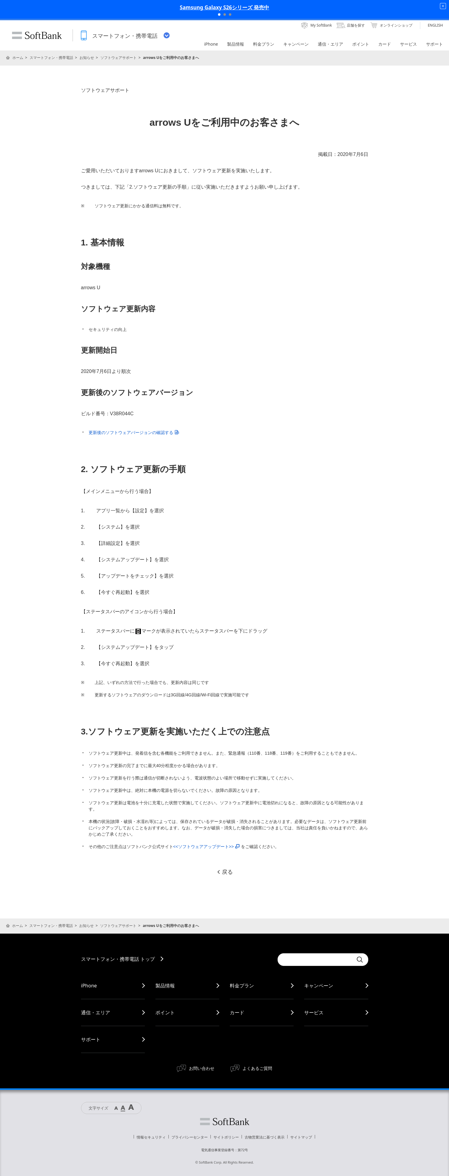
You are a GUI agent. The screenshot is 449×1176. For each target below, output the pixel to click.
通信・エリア (95, 1012)
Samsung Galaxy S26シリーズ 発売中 (224, 7)
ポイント (165, 1012)
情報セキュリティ (151, 1137)
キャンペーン (318, 985)
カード (237, 1012)
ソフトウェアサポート (118, 57)
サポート (90, 1039)
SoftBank (37, 35)
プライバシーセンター (189, 1137)
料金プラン (242, 985)
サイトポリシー (226, 1137)
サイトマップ (301, 1137)
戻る (224, 872)
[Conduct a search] (315, 960)
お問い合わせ (201, 1068)
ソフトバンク (225, 1121)
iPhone (89, 985)
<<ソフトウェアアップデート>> (206, 846)
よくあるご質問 (257, 1068)
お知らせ (87, 57)
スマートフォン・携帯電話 (51, 57)
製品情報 (165, 985)
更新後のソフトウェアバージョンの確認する (134, 432)
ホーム (17, 57)
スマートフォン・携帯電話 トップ (118, 959)
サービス (314, 1012)
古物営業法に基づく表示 (265, 1137)
